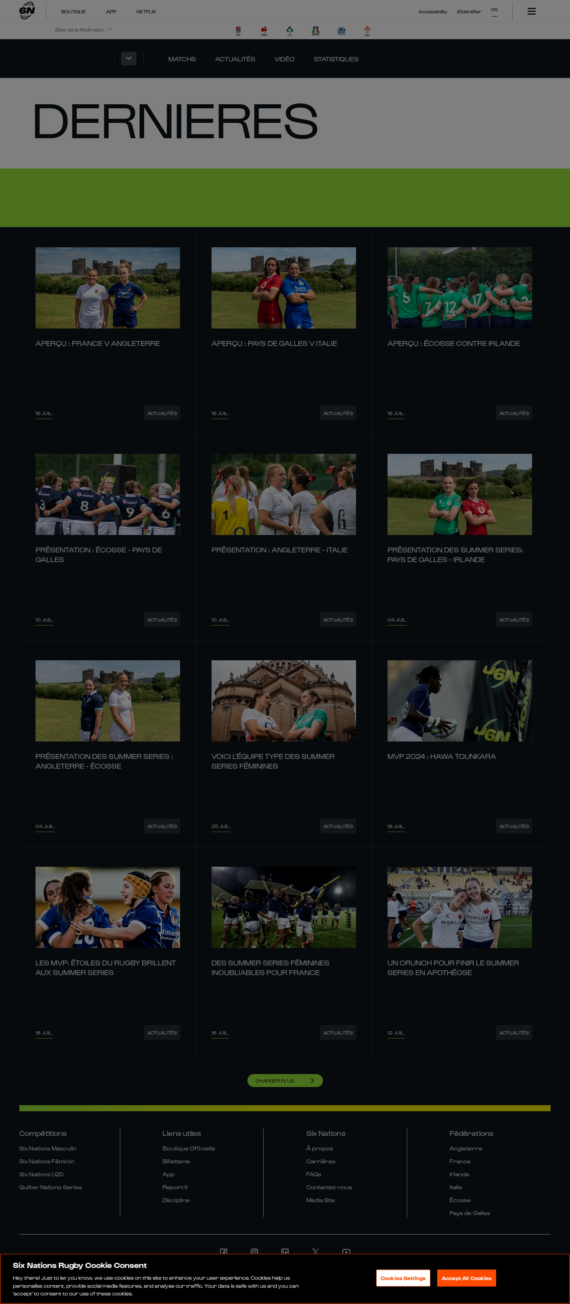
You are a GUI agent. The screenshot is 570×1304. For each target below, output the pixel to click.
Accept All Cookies (467, 1278)
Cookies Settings (403, 1278)
